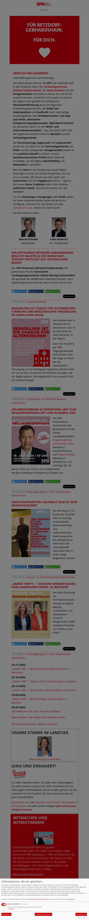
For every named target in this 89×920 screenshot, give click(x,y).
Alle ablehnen (6, 914)
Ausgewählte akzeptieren (43, 914)
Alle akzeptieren (81, 914)
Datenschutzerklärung (38, 899)
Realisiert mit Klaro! (82, 917)
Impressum (70, 899)
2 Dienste (10, 909)
